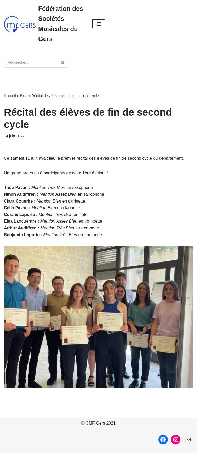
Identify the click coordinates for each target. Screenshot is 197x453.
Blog (23, 96)
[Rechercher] (30, 62)
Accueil (10, 96)
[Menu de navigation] (98, 23)
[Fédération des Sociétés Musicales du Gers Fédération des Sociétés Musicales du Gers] (44, 24)
